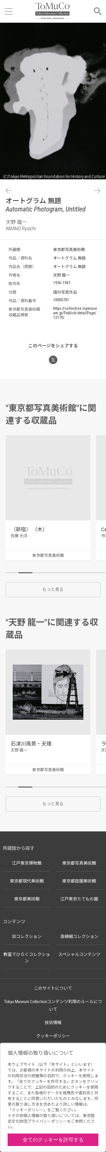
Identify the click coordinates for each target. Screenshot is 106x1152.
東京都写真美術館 (79, 863)
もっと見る (53, 589)
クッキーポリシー (53, 1036)
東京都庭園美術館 (79, 881)
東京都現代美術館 (27, 881)
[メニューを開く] (8, 11)
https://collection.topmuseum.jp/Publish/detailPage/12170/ (75, 313)
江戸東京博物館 (27, 863)
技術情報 (53, 1022)
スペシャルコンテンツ (79, 954)
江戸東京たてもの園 (79, 899)
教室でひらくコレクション (26, 958)
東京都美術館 (27, 899)
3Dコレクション (27, 936)
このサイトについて (53, 988)
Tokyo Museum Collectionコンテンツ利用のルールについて (53, 1005)
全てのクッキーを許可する (53, 1140)
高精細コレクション (79, 936)
